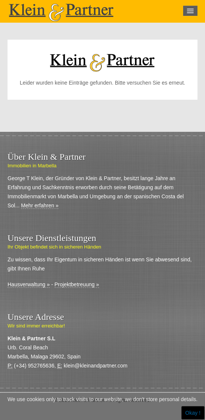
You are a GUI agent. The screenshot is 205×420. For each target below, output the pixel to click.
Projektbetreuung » (77, 284)
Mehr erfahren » (40, 205)
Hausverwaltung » (29, 284)
